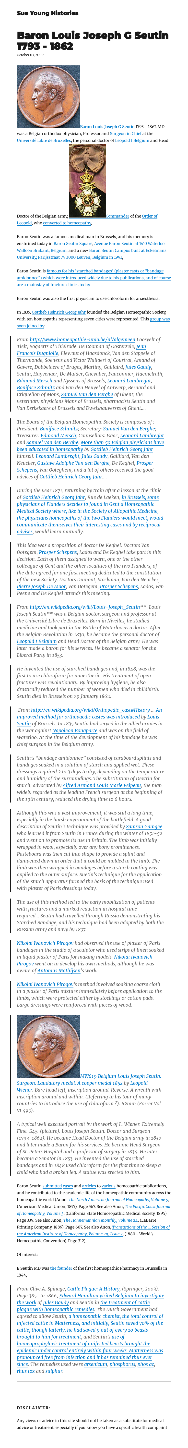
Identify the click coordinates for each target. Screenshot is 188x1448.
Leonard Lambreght (129, 381)
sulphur (54, 1371)
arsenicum (95, 1364)
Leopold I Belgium (132, 140)
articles (89, 1185)
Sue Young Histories (47, 13)
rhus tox (26, 1371)
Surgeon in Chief (125, 133)
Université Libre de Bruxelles (44, 140)
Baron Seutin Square (73, 243)
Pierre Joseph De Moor (41, 586)
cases (68, 1185)
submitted (52, 1185)
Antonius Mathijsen (59, 970)
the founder (61, 1268)
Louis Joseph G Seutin (114, 126)
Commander (99, 216)
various (109, 1185)
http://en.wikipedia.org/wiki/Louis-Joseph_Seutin (85, 607)
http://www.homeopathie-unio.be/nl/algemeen (82, 339)
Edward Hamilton (78, 1296)
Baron (54, 126)
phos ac (146, 1364)
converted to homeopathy (67, 222)
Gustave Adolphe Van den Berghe (73, 463)
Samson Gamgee (144, 826)
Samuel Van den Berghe (87, 394)
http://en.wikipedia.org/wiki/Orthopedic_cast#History (90, 710)
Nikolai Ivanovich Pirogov (45, 943)
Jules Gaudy (138, 367)
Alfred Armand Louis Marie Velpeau (102, 785)
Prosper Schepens (58, 552)
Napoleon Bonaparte (74, 730)
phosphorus (122, 1364)
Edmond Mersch (34, 381)
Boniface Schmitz (36, 387)
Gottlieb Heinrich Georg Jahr (59, 312)
